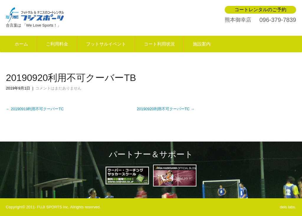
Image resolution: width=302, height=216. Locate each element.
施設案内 (202, 44)
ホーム (21, 44)
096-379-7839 (277, 20)
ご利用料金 (57, 44)
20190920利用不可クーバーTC (166, 109)
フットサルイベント (106, 44)
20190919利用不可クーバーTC (35, 109)
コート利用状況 (159, 44)
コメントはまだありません (58, 88)
